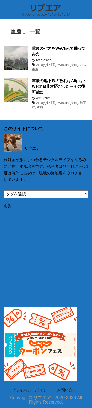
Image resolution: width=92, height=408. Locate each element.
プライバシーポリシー (31, 390)
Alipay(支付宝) (46, 65)
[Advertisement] (46, 255)
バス (83, 65)
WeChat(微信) (68, 65)
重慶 (35, 69)
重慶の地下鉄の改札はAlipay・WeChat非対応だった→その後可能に (59, 86)
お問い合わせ (68, 390)
